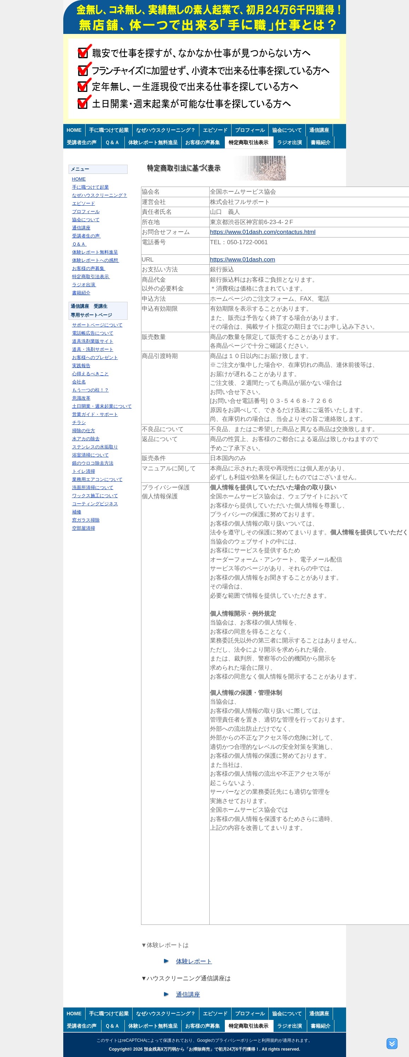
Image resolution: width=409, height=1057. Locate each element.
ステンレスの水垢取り (95, 447)
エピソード (215, 130)
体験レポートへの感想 (95, 260)
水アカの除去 (86, 438)
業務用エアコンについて (97, 479)
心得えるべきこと (90, 373)
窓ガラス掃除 (86, 520)
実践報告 (81, 365)
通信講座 (319, 130)
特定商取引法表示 (249, 142)
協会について (287, 130)
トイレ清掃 (83, 471)
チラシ (79, 422)
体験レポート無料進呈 (153, 142)
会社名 (79, 381)
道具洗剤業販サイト (92, 341)
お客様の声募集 (203, 142)
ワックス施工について (95, 495)
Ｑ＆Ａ (113, 142)
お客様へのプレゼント (95, 357)
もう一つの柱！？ (90, 390)
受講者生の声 (82, 142)
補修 (76, 512)
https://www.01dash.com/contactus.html (263, 232)
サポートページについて (97, 325)
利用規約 (270, 1040)
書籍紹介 (321, 142)
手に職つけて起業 (109, 130)
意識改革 (81, 398)
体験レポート (194, 961)
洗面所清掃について (92, 487)
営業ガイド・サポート (95, 414)
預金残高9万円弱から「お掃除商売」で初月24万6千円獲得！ (201, 1049)
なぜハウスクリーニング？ (165, 130)
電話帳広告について (92, 333)
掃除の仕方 (83, 430)
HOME (74, 130)
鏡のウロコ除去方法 (92, 463)
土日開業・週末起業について (102, 406)
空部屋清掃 (83, 528)
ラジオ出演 (290, 142)
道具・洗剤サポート (92, 349)
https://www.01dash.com (242, 259)
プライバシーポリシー (236, 1040)
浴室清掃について (90, 455)
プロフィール (250, 130)
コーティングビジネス (95, 503)
